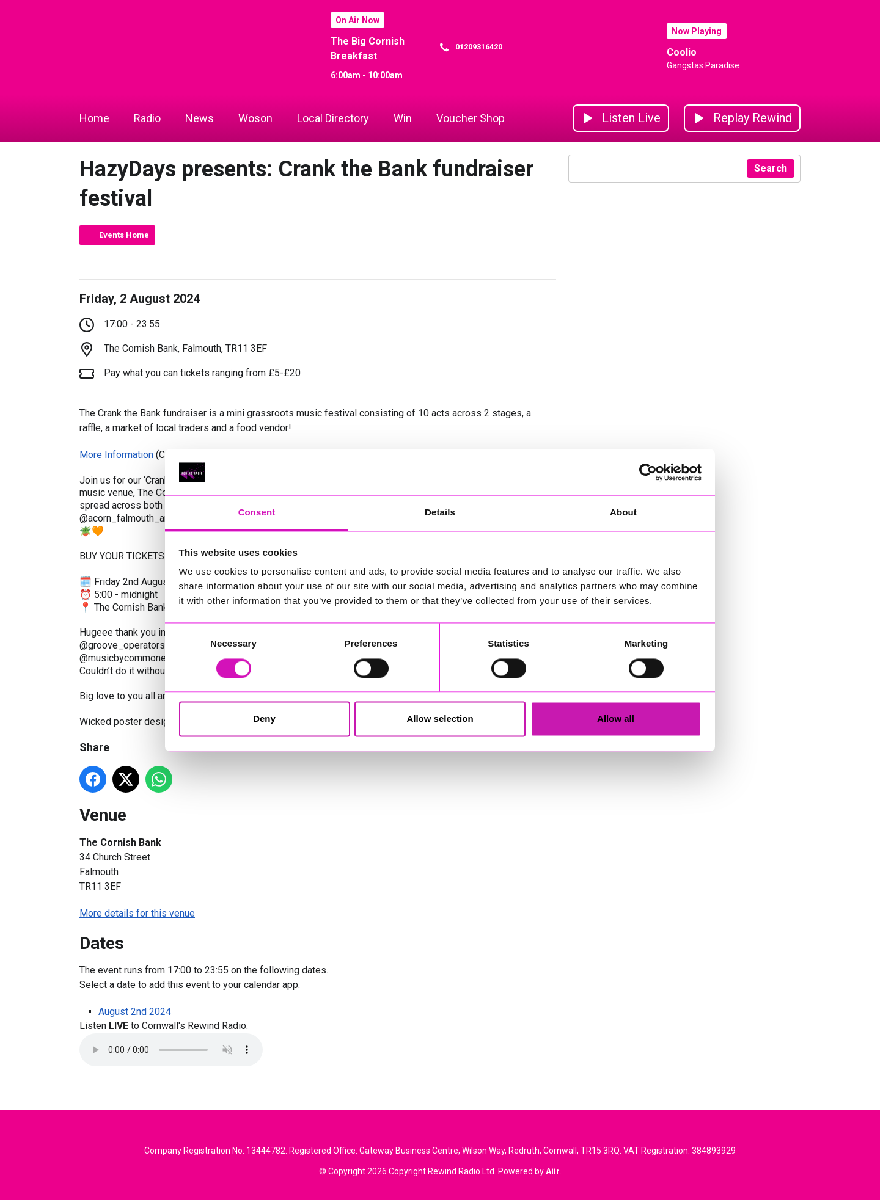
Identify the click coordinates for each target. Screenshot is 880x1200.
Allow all (615, 719)
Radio (147, 118)
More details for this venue (137, 913)
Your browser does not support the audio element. (171, 1049)
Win (403, 118)
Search (770, 168)
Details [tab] (440, 512)
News (199, 118)
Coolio (682, 52)
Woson (255, 118)
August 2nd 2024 (134, 1011)
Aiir (553, 1171)
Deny (264, 719)
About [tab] (623, 512)
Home (94, 118)
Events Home (124, 234)
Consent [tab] (257, 512)
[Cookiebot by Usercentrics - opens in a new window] (648, 472)
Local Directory (333, 118)
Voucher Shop (470, 118)
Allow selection (439, 719)
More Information (116, 454)
